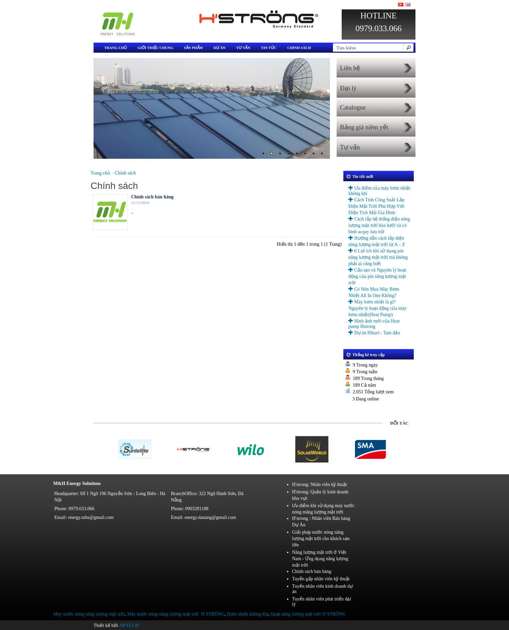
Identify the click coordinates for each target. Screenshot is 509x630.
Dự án (220, 48)
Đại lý (348, 88)
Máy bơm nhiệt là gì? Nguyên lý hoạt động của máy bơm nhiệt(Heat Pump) (377, 308)
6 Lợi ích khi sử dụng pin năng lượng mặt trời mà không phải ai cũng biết (378, 257)
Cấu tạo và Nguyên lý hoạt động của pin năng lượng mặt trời (377, 276)
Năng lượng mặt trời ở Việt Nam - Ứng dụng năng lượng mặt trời (320, 559)
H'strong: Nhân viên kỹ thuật (319, 484)
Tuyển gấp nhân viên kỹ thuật (321, 578)
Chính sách (299, 48)
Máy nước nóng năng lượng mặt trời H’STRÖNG (176, 614)
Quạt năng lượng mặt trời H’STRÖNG (308, 614)
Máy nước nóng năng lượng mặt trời (89, 614)
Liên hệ (350, 67)
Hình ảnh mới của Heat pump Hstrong (374, 324)
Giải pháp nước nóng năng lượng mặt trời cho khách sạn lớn (321, 538)
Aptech (129, 625)
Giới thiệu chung (155, 48)
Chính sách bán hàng (152, 196)
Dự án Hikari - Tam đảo (374, 332)
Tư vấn (243, 48)
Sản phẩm (193, 48)
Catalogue (353, 107)
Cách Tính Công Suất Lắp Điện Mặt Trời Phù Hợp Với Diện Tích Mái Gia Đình (376, 206)
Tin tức (268, 48)
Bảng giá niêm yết (364, 127)
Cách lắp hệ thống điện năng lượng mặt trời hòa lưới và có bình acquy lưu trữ (379, 225)
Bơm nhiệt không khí (247, 614)
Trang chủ (115, 48)
